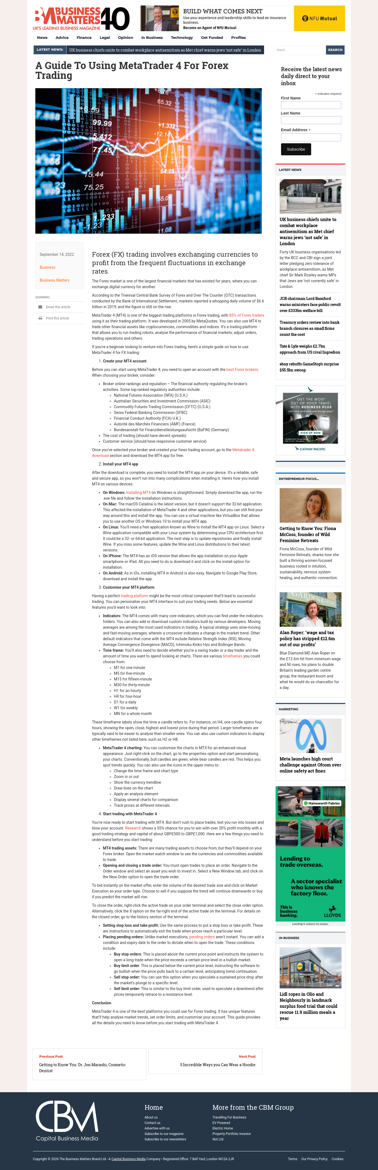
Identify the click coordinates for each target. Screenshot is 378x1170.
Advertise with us (157, 1128)
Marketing (288, 709)
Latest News (290, 170)
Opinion (125, 37)
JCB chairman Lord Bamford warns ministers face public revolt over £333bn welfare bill (310, 304)
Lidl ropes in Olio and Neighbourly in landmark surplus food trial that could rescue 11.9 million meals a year (308, 1006)
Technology (182, 37)
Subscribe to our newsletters (165, 1139)
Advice (62, 37)
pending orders (202, 937)
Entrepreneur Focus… (299, 479)
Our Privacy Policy (314, 1159)
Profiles (238, 37)
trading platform (134, 596)
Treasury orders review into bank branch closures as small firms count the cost (310, 328)
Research (133, 828)
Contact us (153, 1123)
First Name (291, 98)
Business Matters (55, 280)
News (42, 37)
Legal (105, 37)
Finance (84, 37)
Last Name (290, 113)
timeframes (233, 656)
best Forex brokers (242, 369)
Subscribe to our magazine (164, 1134)
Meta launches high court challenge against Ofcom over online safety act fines (310, 765)
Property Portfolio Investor (232, 1134)
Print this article (52, 318)
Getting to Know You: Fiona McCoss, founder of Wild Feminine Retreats (308, 534)
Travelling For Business (229, 1117)
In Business (152, 37)
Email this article (52, 307)
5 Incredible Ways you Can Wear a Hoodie (218, 1064)
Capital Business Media (128, 1159)
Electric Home (223, 1128)
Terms (292, 1159)
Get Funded (212, 37)
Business (47, 267)
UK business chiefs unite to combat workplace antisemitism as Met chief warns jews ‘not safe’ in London (165, 50)
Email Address (296, 130)
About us (151, 1117)
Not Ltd (218, 1139)
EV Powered (221, 1123)
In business (289, 938)
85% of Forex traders (246, 315)
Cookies (337, 1159)
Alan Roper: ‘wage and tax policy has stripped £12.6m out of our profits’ (307, 638)
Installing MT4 (138, 492)
